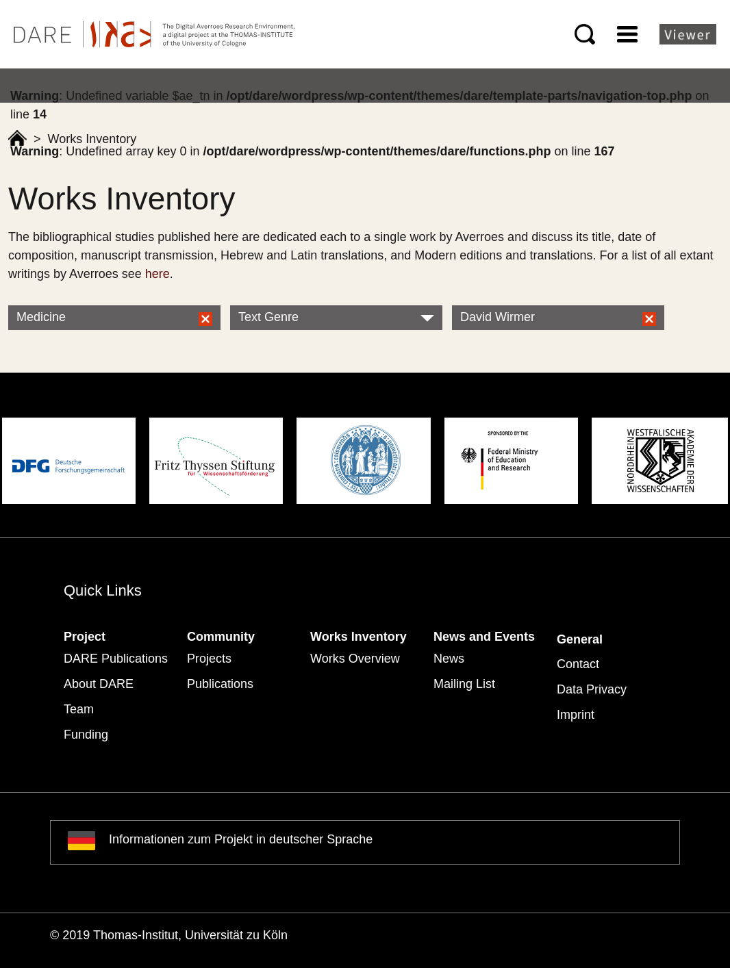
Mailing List (464, 684)
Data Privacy (592, 689)
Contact (578, 664)
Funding (86, 734)
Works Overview (355, 658)
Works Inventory (358, 637)
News (448, 658)
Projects (209, 658)
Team (79, 709)
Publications (220, 684)
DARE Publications (116, 658)
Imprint (575, 715)
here (157, 274)
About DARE (99, 684)
